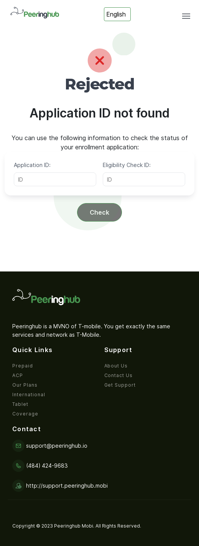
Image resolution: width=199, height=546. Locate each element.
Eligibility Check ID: (127, 165)
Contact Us (118, 375)
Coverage (25, 414)
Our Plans (25, 385)
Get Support (120, 385)
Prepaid (22, 366)
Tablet (20, 404)
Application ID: (32, 165)
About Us (116, 366)
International (28, 394)
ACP (17, 375)
